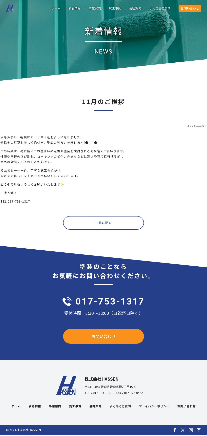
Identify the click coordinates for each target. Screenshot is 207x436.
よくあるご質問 (160, 8)
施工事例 (115, 8)
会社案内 (135, 8)
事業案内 (95, 8)
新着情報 (75, 8)
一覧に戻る (103, 223)
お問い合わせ (190, 8)
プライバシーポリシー (154, 407)
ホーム (55, 8)
